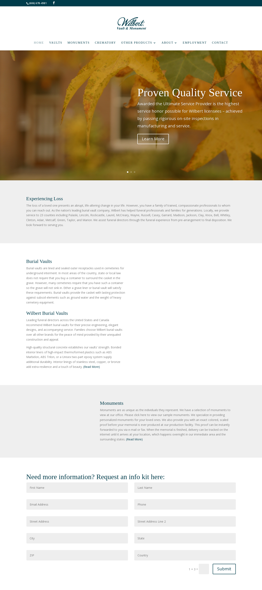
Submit (224, 569)
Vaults (55, 42)
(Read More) (91, 367)
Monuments (79, 42)
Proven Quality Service (189, 96)
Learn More (153, 143)
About (167, 42)
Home (39, 42)
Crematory (105, 42)
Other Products (136, 42)
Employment (195, 42)
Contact (220, 42)
